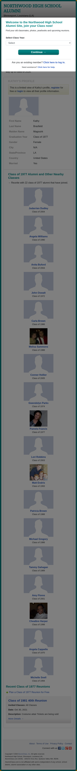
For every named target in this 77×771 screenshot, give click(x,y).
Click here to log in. (54, 62)
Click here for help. (46, 67)
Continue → (38, 52)
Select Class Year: (15, 37)
